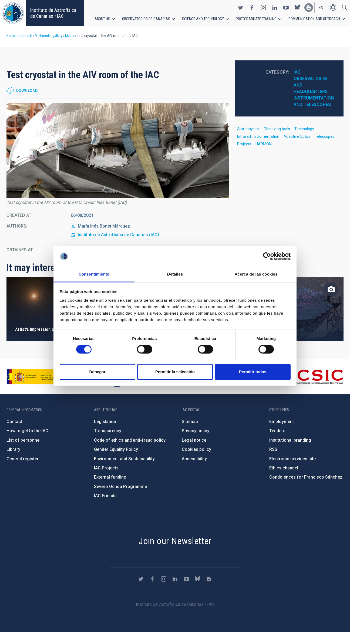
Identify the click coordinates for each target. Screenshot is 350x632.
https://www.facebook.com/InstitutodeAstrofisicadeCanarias (252, 7)
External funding (110, 477)
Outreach (25, 35)
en (321, 7)
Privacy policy (195, 430)
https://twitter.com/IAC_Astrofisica (240, 7)
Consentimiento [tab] (94, 274)
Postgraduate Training (256, 19)
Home (11, 35)
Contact (14, 421)
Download (27, 90)
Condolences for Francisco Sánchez (305, 477)
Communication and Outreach (314, 19)
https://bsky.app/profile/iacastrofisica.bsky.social (297, 7)
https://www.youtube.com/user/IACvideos (286, 7)
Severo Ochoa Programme (120, 486)
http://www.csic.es (314, 376)
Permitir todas (252, 371)
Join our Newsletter (175, 540)
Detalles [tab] (175, 274)
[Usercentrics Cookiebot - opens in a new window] (267, 256)
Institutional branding (290, 440)
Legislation (105, 421)
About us (102, 19)
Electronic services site (292, 458)
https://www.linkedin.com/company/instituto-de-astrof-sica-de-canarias (274, 7)
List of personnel (23, 440)
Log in (333, 7)
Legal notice (194, 440)
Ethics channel (283, 467)
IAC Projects (106, 467)
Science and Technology (203, 19)
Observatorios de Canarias (146, 19)
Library (13, 449)
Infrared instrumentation (258, 136)
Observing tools (277, 129)
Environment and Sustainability (124, 458)
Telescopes (324, 136)
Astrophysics (248, 129)
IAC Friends (105, 495)
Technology (304, 129)
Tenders (277, 430)
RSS (273, 449)
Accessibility (194, 458)
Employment (281, 421)
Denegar (97, 371)
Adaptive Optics (297, 136)
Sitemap (190, 421)
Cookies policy (196, 449)
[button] (117, 150)
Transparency (107, 430)
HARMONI (263, 144)
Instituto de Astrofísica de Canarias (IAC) (118, 234)
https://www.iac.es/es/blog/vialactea (308, 7)
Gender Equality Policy (116, 449)
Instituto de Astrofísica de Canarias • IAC (53, 13)
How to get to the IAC (27, 430)
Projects (244, 144)
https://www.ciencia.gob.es (36, 376)
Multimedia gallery (48, 35)
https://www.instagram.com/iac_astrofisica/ (263, 7)
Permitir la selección (175, 371)
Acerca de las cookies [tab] (256, 274)
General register (22, 458)
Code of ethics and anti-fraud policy (130, 440)
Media (69, 35)
